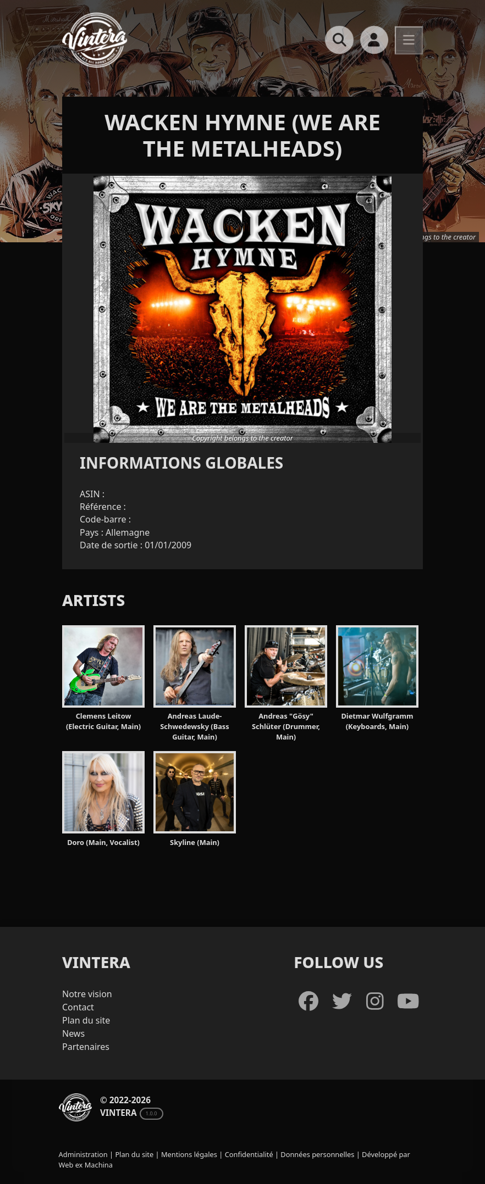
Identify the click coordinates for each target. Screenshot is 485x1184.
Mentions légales (189, 1154)
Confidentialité (249, 1154)
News (73, 1033)
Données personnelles (317, 1154)
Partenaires (85, 1047)
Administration (83, 1154)
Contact (78, 1007)
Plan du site (86, 1020)
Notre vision (87, 994)
